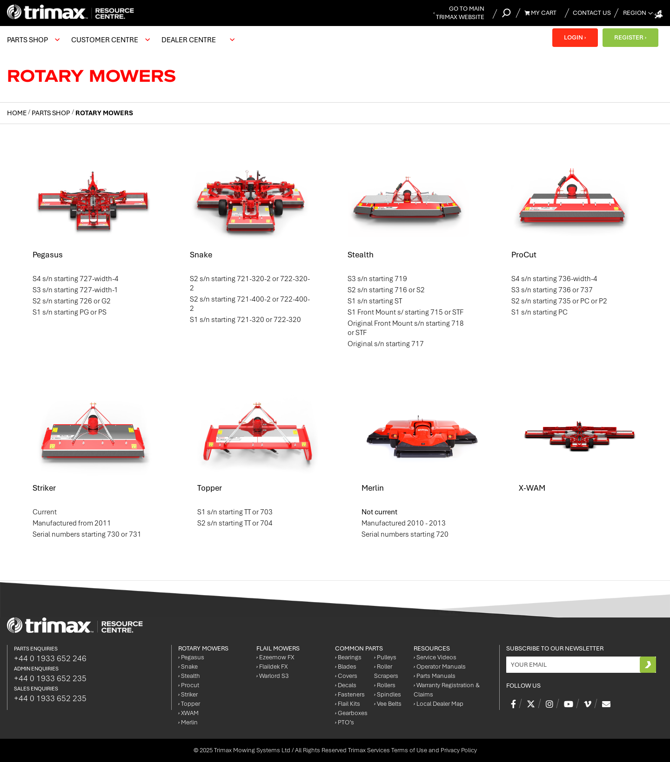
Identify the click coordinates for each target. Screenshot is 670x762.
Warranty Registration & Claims (447, 689)
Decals (345, 685)
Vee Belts (388, 704)
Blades (345, 666)
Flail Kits (347, 704)
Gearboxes (351, 713)
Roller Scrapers (386, 671)
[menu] (123, 40)
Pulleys (385, 657)
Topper (209, 488)
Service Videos (435, 657)
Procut (188, 685)
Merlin (373, 488)
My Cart (540, 13)
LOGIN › (575, 37)
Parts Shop (52, 113)
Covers (346, 676)
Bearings (348, 657)
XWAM (188, 713)
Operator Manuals (440, 666)
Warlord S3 (272, 676)
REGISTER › (630, 37)
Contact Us (592, 13)
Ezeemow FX (275, 657)
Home (17, 113)
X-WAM (532, 488)
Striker (44, 488)
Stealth (361, 255)
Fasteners (350, 694)
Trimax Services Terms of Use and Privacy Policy (412, 750)
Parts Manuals (435, 676)
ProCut (523, 255)
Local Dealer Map (438, 704)
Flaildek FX (272, 666)
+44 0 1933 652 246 (50, 658)
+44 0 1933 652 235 (50, 678)
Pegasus (48, 255)
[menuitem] (32, 40)
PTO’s (344, 722)
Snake (201, 255)
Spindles (387, 694)
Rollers (384, 685)
